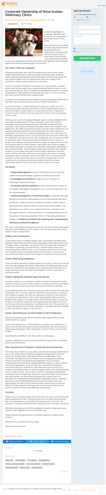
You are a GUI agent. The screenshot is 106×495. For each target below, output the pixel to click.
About (69, 490)
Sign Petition (87, 58)
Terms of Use (91, 490)
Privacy (84, 490)
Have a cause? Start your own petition (87, 71)
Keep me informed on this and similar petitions (84, 51)
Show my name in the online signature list (85, 48)
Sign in (99, 5)
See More (64, 471)
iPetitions (9, 4)
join (105, 5)
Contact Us (76, 490)
